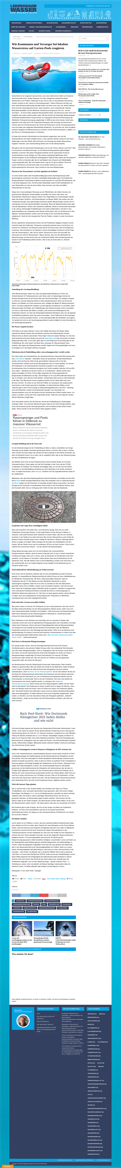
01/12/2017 (81, 98)
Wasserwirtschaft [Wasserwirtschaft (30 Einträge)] (95, 1150)
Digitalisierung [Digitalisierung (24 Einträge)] (94, 1021)
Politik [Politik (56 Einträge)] (100, 1063)
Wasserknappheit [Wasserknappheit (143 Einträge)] (95, 1115)
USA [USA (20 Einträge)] (90, 1094)
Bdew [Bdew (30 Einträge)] (102, 1014)
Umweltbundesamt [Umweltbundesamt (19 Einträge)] (95, 1091)
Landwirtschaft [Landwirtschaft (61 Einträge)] (94, 1052)
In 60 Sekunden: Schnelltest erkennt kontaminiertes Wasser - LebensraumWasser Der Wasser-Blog (72, 1048)
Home (38, 1013)
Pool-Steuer (20, 359)
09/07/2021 (17, 53)
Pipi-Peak (36, 904)
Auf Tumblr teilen (53, 878)
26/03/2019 (81, 86)
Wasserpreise (101, 23)
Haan (18, 480)
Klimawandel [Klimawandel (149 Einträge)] (93, 1045)
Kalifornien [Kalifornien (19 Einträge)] (103, 1042)
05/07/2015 (82, 55)
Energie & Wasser (18, 31)
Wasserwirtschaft (69, 23)
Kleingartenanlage (52, 901)
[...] (89, 65)
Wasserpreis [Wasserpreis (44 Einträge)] (93, 1122)
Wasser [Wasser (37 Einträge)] (91, 1105)
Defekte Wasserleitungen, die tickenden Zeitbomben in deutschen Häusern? (91, 147)
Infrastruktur (85, 23)
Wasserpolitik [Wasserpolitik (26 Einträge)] (93, 1119)
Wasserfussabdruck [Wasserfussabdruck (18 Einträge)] (96, 1112)
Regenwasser (87, 27)
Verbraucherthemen (34, 23)
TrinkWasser (45, 53)
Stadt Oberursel (50, 338)
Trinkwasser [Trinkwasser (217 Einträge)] (93, 1077)
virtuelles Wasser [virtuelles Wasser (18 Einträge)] (95, 1101)
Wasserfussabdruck (63, 31)
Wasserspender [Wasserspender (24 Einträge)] (94, 1136)
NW (27, 581)
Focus (32, 793)
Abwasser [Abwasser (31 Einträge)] (92, 1014)
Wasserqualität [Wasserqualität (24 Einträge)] (94, 1129)
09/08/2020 (81, 79)
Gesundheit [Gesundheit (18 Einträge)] (92, 1035)
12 (87, 79)
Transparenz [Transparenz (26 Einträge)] (93, 1073)
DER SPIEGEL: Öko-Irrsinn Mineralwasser (91, 89)
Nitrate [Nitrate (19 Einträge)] (91, 1063)
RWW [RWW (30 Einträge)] (101, 1066)
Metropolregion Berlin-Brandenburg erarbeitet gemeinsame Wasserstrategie (43, 940)
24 (88, 55)
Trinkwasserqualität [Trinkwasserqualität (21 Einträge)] (96, 1080)
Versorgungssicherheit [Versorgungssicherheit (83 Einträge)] (97, 1098)
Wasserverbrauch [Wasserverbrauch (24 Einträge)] (95, 1140)
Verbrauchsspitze (30, 908)
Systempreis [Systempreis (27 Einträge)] (93, 1070)
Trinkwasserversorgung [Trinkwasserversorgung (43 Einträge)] (97, 1084)
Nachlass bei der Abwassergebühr (40, 671)
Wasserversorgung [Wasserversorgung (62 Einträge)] (95, 1147)
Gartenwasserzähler (35, 901)
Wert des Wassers (18, 27)
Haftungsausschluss (103, 1160)
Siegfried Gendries (27, 53)
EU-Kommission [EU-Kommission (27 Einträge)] (93, 1028)
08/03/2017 (81, 104)
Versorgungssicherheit (47, 908)
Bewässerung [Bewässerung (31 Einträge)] (93, 1017)
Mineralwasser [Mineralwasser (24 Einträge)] (94, 1059)
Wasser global (44, 31)
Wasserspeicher (18, 911)
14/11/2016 (81, 73)
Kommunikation (102, 27)
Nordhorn (15, 483)
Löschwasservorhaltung (21, 904)
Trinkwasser (16, 23)
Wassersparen (52, 23)
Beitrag (63, 878)
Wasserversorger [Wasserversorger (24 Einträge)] (95, 1143)
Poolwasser (67, 904)
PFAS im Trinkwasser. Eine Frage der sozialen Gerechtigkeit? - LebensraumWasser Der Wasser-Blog (72, 1037)
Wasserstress (32, 911)
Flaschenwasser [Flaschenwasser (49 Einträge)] (94, 1031)
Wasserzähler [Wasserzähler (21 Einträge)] (93, 1154)
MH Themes (44, 1163)
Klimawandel (61, 27)
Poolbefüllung (54, 904)
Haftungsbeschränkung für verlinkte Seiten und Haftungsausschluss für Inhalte (46, 1029)
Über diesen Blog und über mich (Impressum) (45, 1017)
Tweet (30, 878)
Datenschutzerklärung (43, 1021)
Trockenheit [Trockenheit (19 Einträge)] (93, 1087)
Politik (31, 31)
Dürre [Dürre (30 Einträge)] (91, 1024)
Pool (44, 904)
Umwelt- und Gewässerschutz (40, 27)
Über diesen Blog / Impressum (45, 1024)
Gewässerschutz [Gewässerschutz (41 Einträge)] (94, 1038)
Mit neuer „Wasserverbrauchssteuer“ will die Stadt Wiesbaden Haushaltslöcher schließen (72, 1030)
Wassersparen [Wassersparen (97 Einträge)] (94, 1133)
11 (87, 86)
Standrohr (16, 908)
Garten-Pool (20, 901)
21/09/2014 (81, 91)
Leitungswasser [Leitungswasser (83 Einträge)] (94, 1056)
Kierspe (38, 471)
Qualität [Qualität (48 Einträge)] (92, 1066)
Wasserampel (62, 908)
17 (87, 73)
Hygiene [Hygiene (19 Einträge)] (91, 1042)
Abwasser (74, 27)
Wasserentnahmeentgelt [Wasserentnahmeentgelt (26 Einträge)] (97, 1108)
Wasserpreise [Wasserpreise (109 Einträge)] (94, 1126)
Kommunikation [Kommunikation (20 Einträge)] (94, 1049)
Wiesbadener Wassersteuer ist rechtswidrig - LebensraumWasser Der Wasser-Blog (72, 1015)
